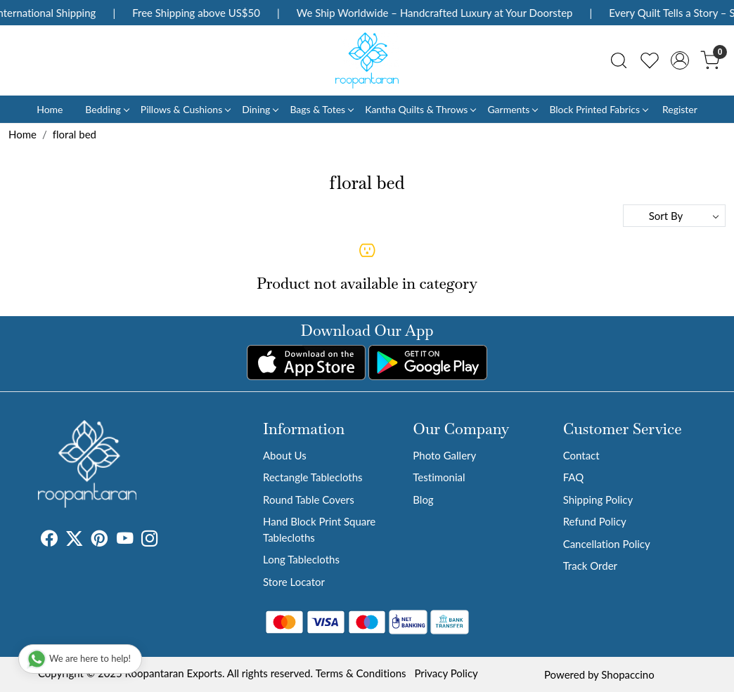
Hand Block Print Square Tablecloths (319, 529)
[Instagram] (150, 540)
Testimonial (439, 477)
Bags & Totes (321, 109)
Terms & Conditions (361, 673)
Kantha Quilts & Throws (420, 109)
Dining (260, 109)
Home (50, 109)
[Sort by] (674, 215)
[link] (618, 60)
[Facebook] (49, 540)
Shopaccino (627, 674)
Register (679, 109)
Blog (423, 499)
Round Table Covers (308, 499)
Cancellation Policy (606, 543)
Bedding (106, 109)
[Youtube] (125, 540)
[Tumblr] (166, 540)
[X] (74, 540)
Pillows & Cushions (185, 109)
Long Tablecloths (301, 559)
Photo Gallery (444, 455)
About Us (285, 455)
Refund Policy (594, 521)
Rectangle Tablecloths (313, 477)
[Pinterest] (100, 540)
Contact (581, 455)
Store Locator (294, 581)
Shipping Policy (598, 499)
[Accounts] (680, 60)
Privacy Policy (445, 673)
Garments (512, 109)
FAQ (573, 477)
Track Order (590, 565)
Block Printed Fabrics (598, 109)
